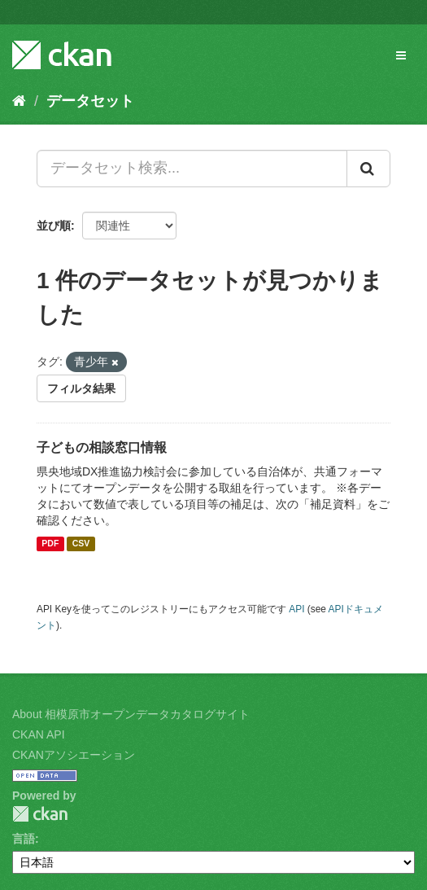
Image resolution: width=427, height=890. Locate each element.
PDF (50, 544)
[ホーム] (19, 101)
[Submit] (368, 168)
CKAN (40, 813)
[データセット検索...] (192, 168)
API (296, 609)
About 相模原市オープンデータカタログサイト (131, 714)
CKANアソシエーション (73, 754)
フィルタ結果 (81, 388)
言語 (23, 838)
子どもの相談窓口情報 (102, 447)
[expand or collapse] (401, 55)
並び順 (54, 225)
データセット (90, 101)
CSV (81, 544)
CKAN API (38, 734)
